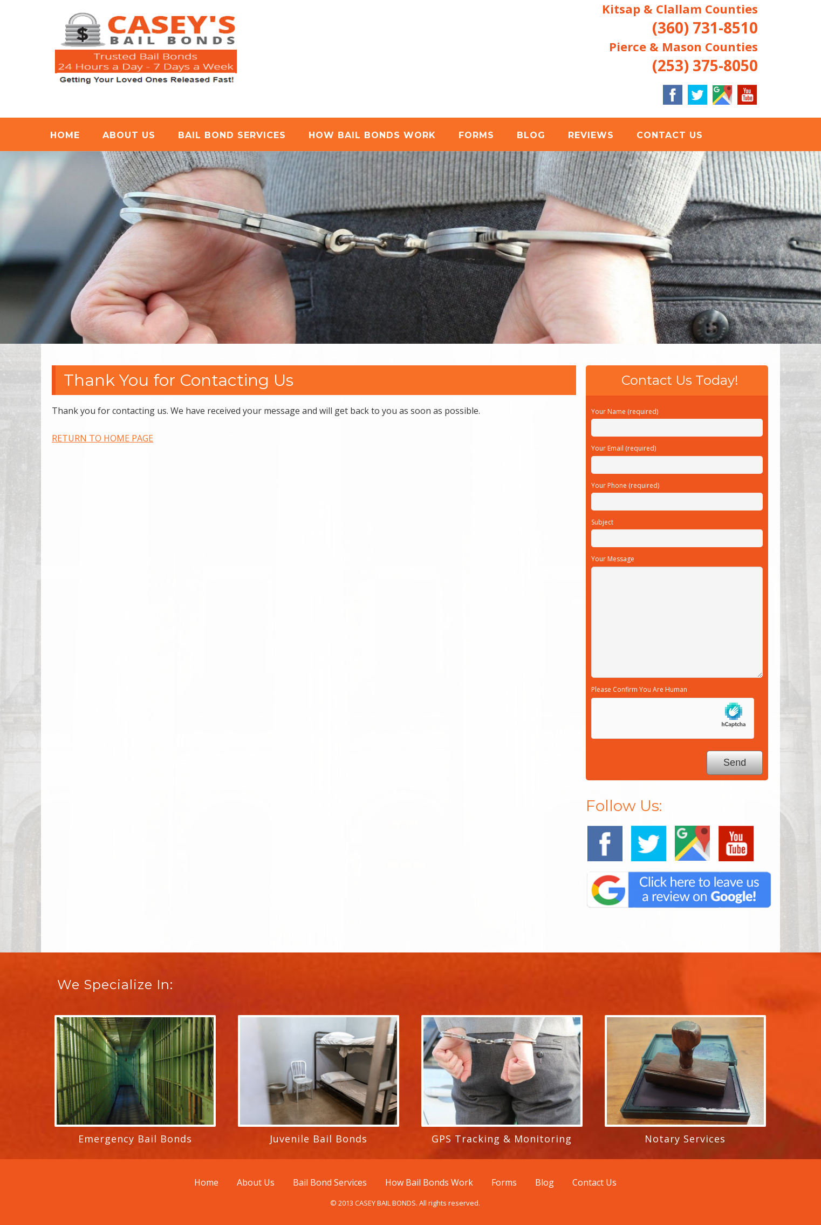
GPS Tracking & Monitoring (502, 1138)
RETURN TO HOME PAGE (102, 438)
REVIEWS (591, 135)
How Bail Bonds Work (372, 135)
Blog (531, 135)
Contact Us (670, 135)
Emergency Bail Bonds (135, 1138)
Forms (476, 135)
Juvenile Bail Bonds (318, 1138)
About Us (128, 135)
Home (65, 135)
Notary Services (685, 1138)
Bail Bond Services (232, 135)
